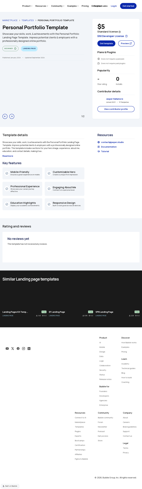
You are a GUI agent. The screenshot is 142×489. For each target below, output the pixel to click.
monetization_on (98, 59)
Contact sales (101, 6)
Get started (128, 6)
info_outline (15, 48)
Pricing (85, 6)
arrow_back (5, 116)
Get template (106, 43)
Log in (114, 6)
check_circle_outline (6, 173)
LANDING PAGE (7, 315)
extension (98, 63)
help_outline (119, 32)
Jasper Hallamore (114, 99)
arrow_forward (12, 116)
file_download (37, 316)
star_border (43, 316)
